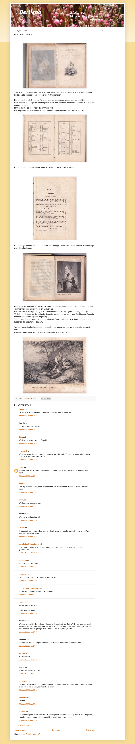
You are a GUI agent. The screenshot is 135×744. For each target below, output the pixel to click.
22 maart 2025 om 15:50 (28, 660)
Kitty (21, 483)
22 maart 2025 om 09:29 (28, 536)
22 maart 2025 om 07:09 (28, 415)
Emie (21, 467)
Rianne (22, 528)
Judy (21, 437)
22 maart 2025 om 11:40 (28, 553)
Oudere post (90, 730)
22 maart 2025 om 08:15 (28, 460)
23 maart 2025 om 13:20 (28, 720)
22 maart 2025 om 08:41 (28, 492)
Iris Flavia (23, 560)
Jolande (22, 711)
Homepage (55, 730)
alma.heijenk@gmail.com (29, 544)
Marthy (21, 667)
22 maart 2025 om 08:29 (28, 476)
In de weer (23, 681)
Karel (21, 602)
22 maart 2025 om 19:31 (28, 674)
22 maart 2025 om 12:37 (28, 594)
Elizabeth (22, 574)
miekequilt (23, 451)
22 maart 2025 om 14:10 (28, 632)
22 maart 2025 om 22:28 (28, 704)
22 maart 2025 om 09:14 (28, 520)
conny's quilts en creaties (29, 588)
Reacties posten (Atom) (34, 734)
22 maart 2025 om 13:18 (28, 613)
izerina (21, 409)
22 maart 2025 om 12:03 (28, 567)
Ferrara (22, 653)
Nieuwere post (20, 730)
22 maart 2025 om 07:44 (28, 443)
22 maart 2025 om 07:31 (28, 429)
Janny (21, 500)
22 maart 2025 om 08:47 (28, 506)
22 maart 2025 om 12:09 (28, 581)
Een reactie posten (24, 725)
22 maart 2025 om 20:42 (28, 690)
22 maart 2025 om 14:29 (28, 646)
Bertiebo (22, 698)
